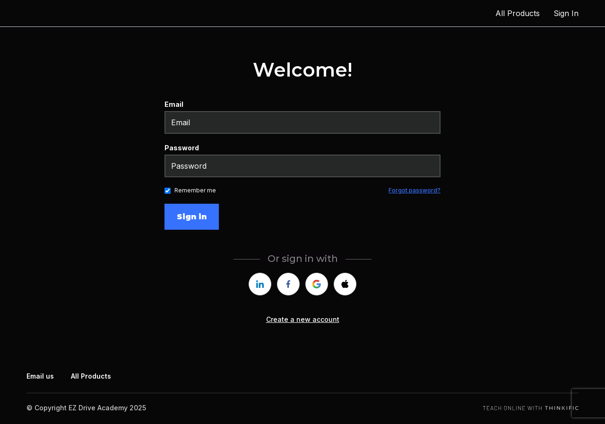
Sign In (566, 13)
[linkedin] (260, 284)
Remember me (195, 190)
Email (173, 104)
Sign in (192, 216)
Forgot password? (415, 190)
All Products (517, 13)
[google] (316, 284)
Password (181, 148)
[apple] (345, 284)
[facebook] (288, 284)
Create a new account (302, 319)
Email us (40, 376)
